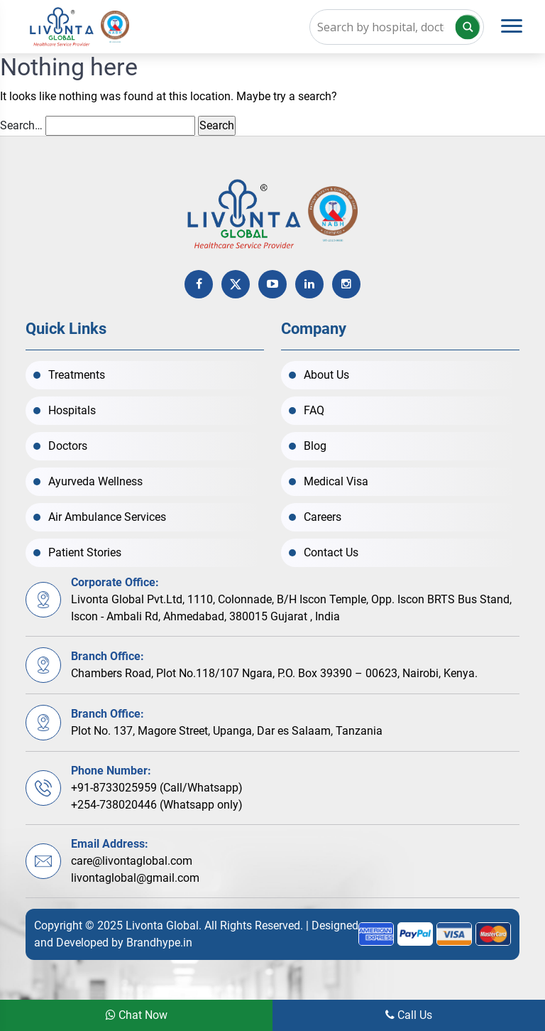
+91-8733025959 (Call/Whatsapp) (157, 787)
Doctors (67, 446)
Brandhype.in (159, 942)
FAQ (314, 410)
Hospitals (72, 410)
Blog (315, 446)
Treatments (76, 375)
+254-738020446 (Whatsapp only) (157, 804)
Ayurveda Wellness (95, 481)
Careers (322, 517)
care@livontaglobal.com (131, 861)
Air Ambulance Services (107, 517)
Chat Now (136, 1015)
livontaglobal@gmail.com (135, 878)
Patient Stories (84, 552)
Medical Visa (336, 481)
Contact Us (331, 552)
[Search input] (396, 27)
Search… (21, 125)
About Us (326, 375)
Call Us (408, 1015)
